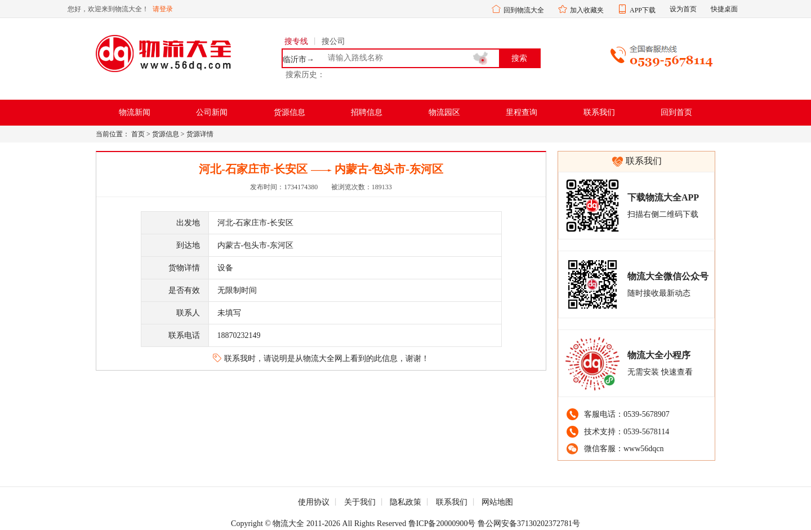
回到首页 (676, 112)
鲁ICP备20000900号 (442, 523)
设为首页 (683, 9)
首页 (138, 134)
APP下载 (643, 10)
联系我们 (599, 112)
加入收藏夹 (587, 10)
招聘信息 (366, 112)
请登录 (163, 9)
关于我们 (360, 502)
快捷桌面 (724, 9)
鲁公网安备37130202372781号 (529, 523)
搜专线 (296, 41)
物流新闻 (134, 112)
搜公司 (333, 41)
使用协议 (313, 502)
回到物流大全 (523, 10)
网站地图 (497, 502)
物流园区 (444, 112)
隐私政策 (405, 502)
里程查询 (521, 112)
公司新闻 (212, 112)
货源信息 (289, 112)
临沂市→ (298, 60)
